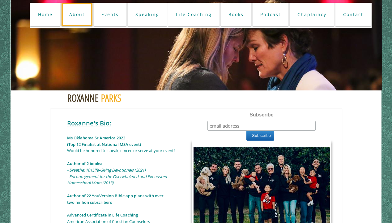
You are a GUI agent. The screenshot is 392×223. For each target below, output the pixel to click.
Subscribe (261, 114)
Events (110, 14)
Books (236, 14)
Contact (353, 14)
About (77, 14)
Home (45, 14)
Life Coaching (194, 14)
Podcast (270, 14)
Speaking (147, 14)
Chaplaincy (311, 14)
